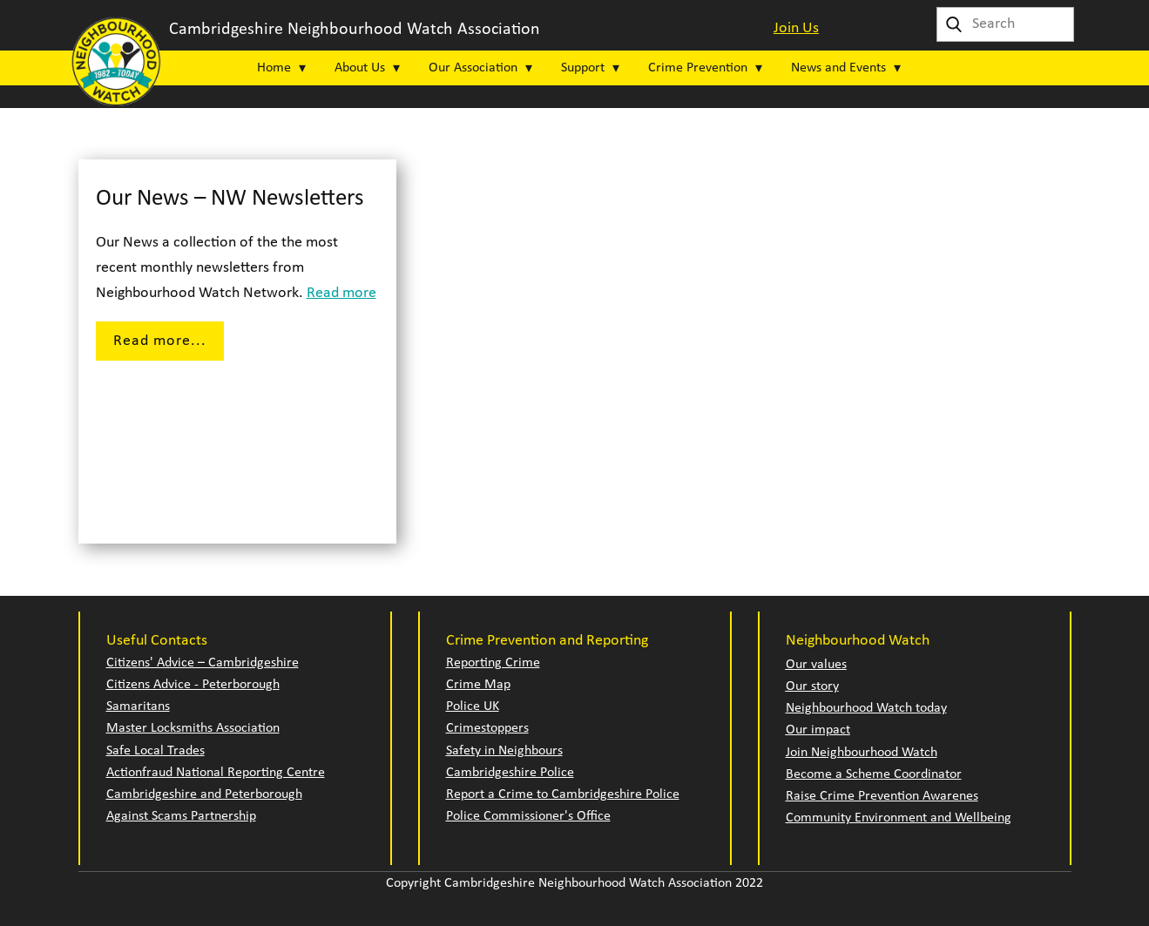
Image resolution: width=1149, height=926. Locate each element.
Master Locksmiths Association (193, 728)
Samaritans (138, 706)
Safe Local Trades (155, 751)
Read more (341, 293)
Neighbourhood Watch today (866, 708)
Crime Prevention (697, 68)
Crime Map (478, 685)
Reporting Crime (493, 663)
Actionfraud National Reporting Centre (215, 773)
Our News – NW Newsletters (230, 199)
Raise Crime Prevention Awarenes (882, 796)
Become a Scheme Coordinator (874, 774)
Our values (816, 665)
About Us (360, 68)
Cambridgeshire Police (510, 773)
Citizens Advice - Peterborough (193, 685)
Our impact (818, 730)
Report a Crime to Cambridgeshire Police (562, 794)
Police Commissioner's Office (528, 816)
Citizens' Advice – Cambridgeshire (202, 663)
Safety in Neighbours (504, 751)
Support (583, 68)
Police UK (472, 706)
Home (274, 68)
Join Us (796, 28)
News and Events (838, 68)
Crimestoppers (487, 728)
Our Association (473, 68)
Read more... (159, 341)
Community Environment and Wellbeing (898, 818)
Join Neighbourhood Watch (861, 753)
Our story (812, 686)
